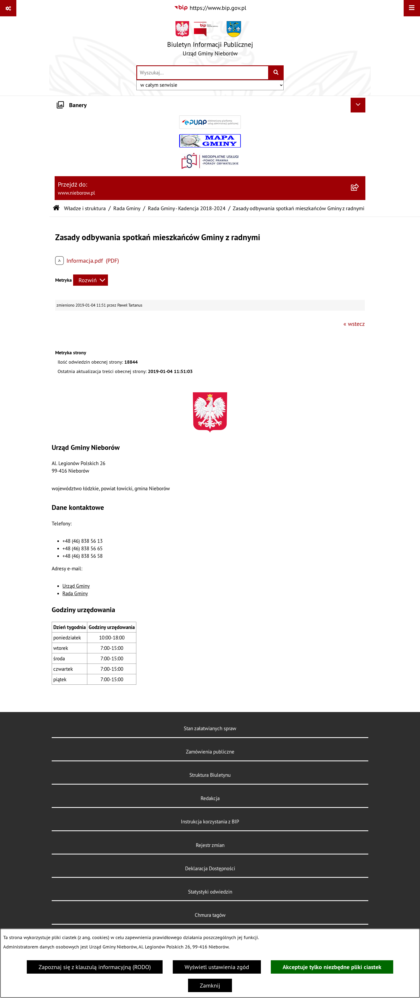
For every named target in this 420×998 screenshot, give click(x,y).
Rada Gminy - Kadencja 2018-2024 (187, 208)
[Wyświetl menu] (412, 8)
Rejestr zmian (210, 845)
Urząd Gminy (76, 586)
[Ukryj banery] (358, 105)
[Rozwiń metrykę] (90, 280)
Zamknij (210, 985)
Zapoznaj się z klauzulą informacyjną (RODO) (95, 967)
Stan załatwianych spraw (210, 728)
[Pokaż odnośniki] (8, 8)
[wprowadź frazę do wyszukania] (202, 72)
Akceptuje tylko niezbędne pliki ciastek (332, 967)
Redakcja (210, 798)
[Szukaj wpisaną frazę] (276, 72)
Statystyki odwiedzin (210, 891)
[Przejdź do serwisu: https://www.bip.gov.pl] (210, 8)
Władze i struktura (85, 208)
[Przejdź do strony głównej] (210, 40)
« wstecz (354, 323)
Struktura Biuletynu (210, 775)
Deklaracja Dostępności (210, 868)
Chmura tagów (210, 915)
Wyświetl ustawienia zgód (217, 967)
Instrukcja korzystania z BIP (210, 821)
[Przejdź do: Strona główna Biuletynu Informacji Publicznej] (56, 208)
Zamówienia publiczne (210, 751)
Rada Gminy (126, 208)
